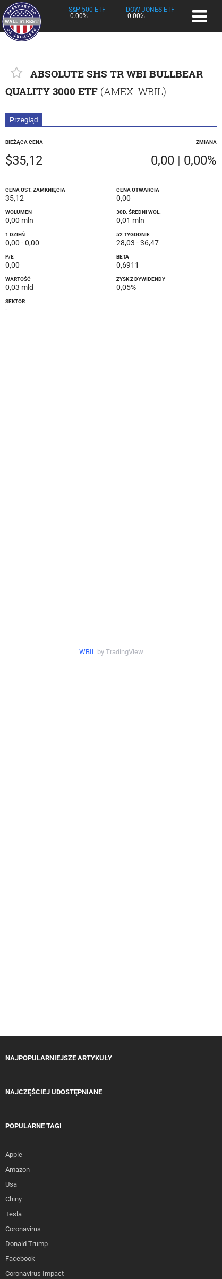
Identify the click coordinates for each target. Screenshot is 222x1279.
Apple (13, 1154)
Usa (11, 1184)
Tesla (13, 1214)
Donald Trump (26, 1244)
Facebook (20, 1259)
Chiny (13, 1199)
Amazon (17, 1169)
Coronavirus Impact (34, 1273)
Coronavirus (23, 1229)
